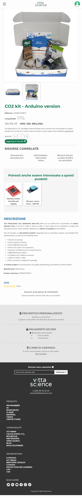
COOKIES (10, 468)
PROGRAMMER (13, 408)
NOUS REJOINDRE (14, 448)
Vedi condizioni (41, 357)
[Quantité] (21, 136)
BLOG (9, 446)
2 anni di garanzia (41, 350)
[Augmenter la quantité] (27, 136)
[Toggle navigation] (4, 4)
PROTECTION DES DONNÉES (19, 470)
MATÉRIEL (11, 417)
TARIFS (9, 420)
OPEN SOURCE (13, 444)
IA (7, 411)
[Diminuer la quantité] (15, 136)
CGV (8, 475)
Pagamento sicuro (41, 332)
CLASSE (10, 415)
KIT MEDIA (11, 463)
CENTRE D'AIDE (13, 422)
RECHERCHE (11, 439)
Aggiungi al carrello (16, 141)
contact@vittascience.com (41, 396)
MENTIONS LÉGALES (15, 465)
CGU (8, 472)
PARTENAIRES (12, 441)
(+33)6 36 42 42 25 (41, 393)
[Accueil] (41, 4)
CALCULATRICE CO (15, 437)
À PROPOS (11, 461)
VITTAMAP (11, 434)
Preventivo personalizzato (41, 316)
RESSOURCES (12, 413)
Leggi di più (68, 131)
